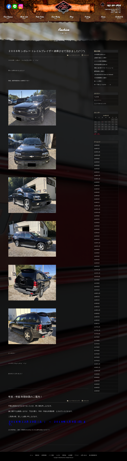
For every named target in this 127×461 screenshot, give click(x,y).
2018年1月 (97, 323)
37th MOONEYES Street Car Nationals (103, 74)
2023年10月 (97, 212)
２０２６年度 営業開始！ (101, 61)
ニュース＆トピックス (74, 55)
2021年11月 (97, 273)
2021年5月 (97, 286)
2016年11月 (97, 367)
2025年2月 (97, 168)
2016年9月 (97, 374)
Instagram (20, 6)
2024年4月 (97, 192)
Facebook (8, 6)
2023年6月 (97, 222)
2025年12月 (97, 152)
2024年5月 (97, 189)
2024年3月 (97, 195)
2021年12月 (97, 269)
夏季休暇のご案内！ (99, 71)
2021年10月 (97, 276)
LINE (14, 6)
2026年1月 (97, 148)
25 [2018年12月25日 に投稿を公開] (99, 129)
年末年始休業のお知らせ (100, 64)
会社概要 (70, 455)
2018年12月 (97, 310)
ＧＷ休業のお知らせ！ (100, 54)
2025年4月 (97, 165)
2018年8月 (97, 313)
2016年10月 (97, 370)
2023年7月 (97, 219)
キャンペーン (97, 100)
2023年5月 (97, 226)
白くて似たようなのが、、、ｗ (102, 84)
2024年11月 (97, 179)
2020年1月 (97, 300)
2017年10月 (97, 333)
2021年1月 (97, 290)
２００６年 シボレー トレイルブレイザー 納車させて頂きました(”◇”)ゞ (47, 51)
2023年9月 (97, 216)
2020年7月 (97, 296)
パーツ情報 (51, 455)
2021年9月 (97, 280)
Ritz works (63, 7)
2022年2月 (97, 263)
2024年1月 (97, 202)
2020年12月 (97, 293)
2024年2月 (97, 199)
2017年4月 (97, 350)
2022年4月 (97, 256)
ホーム (31, 455)
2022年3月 (97, 259)
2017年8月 (97, 340)
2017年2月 (97, 357)
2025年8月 (97, 158)
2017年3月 (97, 354)
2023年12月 (97, 205)
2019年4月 (97, 303)
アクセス (77, 455)
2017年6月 (97, 347)
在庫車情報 (43, 455)
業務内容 (37, 455)
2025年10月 (97, 155)
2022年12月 (97, 243)
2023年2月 (97, 236)
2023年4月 (97, 229)
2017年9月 (97, 337)
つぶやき (96, 97)
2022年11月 (97, 246)
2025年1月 (97, 172)
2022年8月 (97, 249)
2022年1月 (97, 266)
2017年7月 (97, 343)
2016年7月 (97, 381)
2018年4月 (97, 320)
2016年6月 (97, 384)
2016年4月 (97, 391)
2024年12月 (97, 175)
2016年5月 (97, 387)
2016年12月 (97, 364)
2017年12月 (97, 327)
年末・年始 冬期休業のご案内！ (25, 396)
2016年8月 (97, 377)
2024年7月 (97, 185)
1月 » (98, 134)
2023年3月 (97, 232)
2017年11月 (97, 330)
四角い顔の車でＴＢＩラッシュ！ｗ (103, 68)
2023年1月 (97, 239)
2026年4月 (97, 145)
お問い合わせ (84, 455)
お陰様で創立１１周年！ (100, 58)
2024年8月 (97, 182)
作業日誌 (64, 455)
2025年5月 (97, 162)
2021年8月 (97, 283)
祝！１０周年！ (98, 81)
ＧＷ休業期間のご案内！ (100, 77)
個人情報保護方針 (93, 455)
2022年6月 (97, 253)
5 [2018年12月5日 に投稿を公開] (102, 122)
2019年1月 (97, 306)
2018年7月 (97, 317)
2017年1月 (97, 360)
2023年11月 (97, 209)
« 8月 (95, 134)
